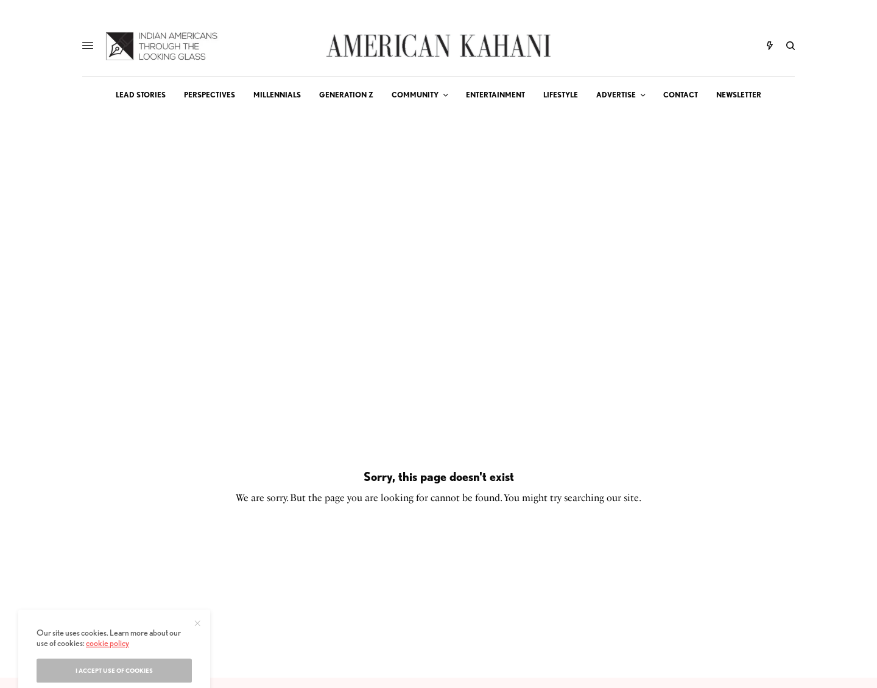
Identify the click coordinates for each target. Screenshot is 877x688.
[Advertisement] (438, 204)
